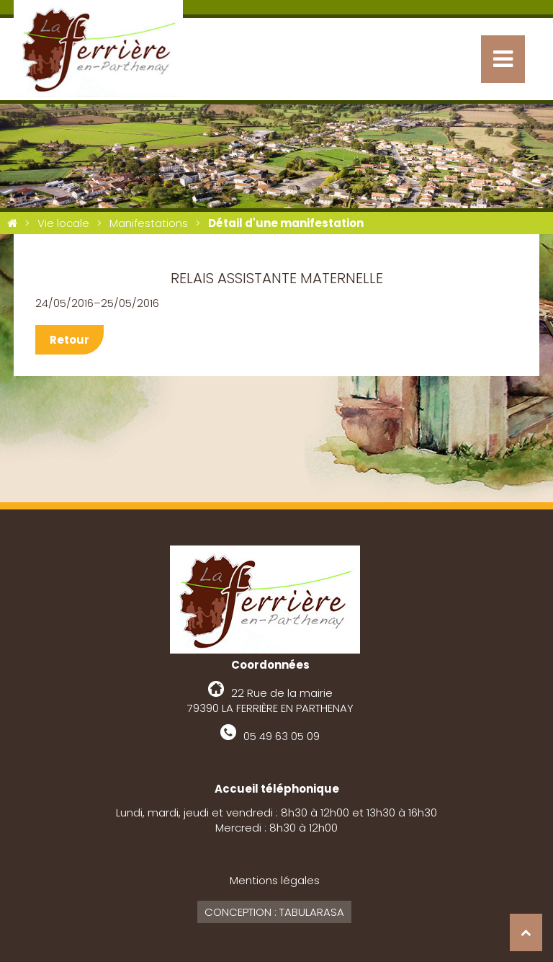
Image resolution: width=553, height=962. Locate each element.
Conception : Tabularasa (274, 911)
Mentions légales (275, 880)
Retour (69, 339)
